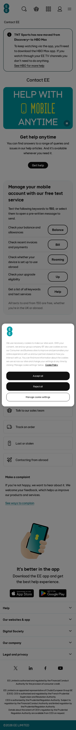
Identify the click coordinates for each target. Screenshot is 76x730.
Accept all (38, 376)
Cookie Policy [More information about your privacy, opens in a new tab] (51, 364)
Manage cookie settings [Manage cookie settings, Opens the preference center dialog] (38, 397)
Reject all (38, 386)
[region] (38, 365)
